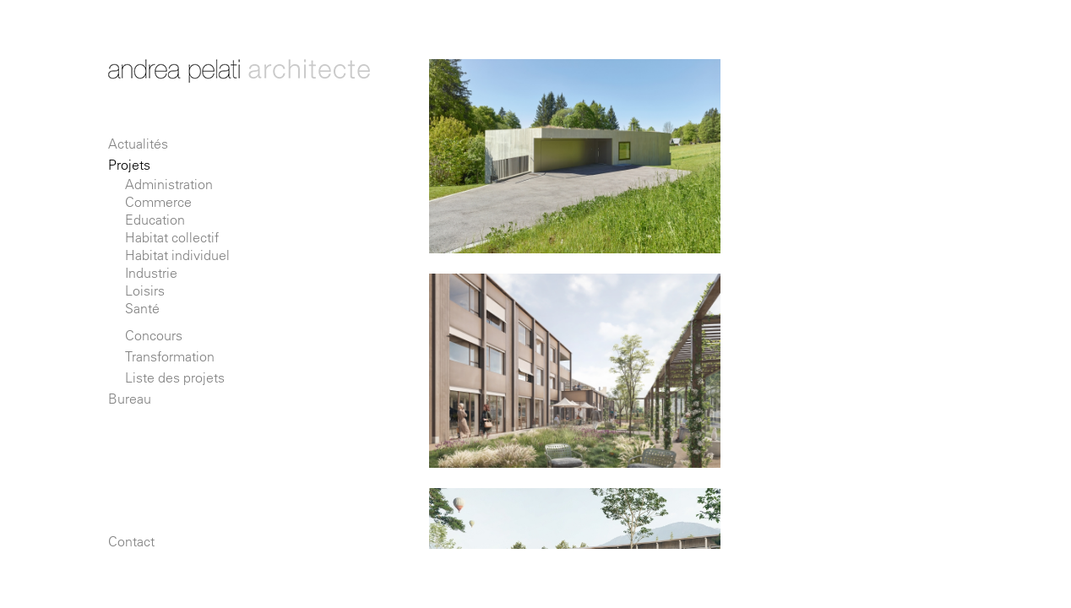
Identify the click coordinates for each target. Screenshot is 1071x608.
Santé (142, 308)
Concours (153, 335)
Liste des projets (175, 377)
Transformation (170, 356)
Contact (131, 541)
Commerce (158, 201)
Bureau (129, 398)
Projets (129, 164)
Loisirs (145, 290)
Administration (169, 184)
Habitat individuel (177, 255)
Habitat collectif (172, 237)
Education (155, 219)
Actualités (138, 143)
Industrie (151, 272)
